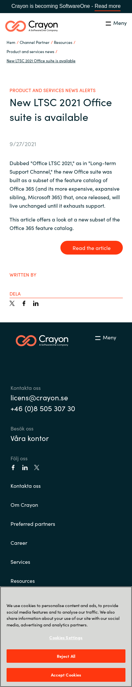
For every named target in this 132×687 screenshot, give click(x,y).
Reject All (66, 656)
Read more (108, 6)
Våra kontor (30, 438)
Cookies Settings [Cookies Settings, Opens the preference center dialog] (65, 637)
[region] (66, 636)
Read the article (92, 247)
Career (19, 542)
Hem (11, 42)
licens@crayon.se (39, 397)
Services (20, 561)
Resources (23, 580)
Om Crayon (24, 504)
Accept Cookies (66, 675)
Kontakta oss (26, 485)
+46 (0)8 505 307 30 (43, 408)
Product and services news (30, 51)
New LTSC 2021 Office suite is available (41, 60)
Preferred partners (33, 523)
